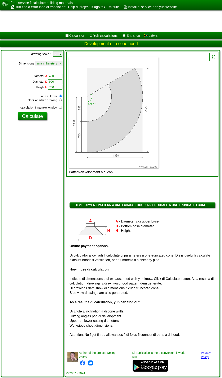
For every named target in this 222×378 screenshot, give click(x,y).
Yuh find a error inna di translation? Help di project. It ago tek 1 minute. (67, 7)
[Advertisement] (106, 21)
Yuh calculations (105, 35)
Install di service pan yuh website (152, 7)
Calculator (76, 35)
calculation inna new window (41, 107)
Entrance (133, 35)
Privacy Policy (206, 355)
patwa (150, 35)
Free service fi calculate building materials (41, 3)
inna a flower (51, 96)
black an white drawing (44, 100)
